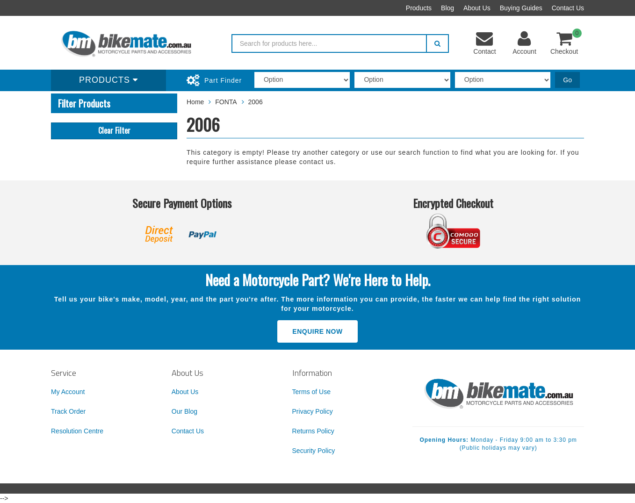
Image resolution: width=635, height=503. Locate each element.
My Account (68, 391)
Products (419, 8)
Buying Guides (521, 8)
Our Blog (184, 411)
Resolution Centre (77, 431)
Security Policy (313, 450)
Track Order (68, 411)
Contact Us (568, 8)
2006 (255, 102)
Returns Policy (313, 431)
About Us (477, 8)
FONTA (226, 102)
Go (567, 80)
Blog (447, 8)
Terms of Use (311, 391)
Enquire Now (317, 331)
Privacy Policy (312, 411)
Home (195, 102)
